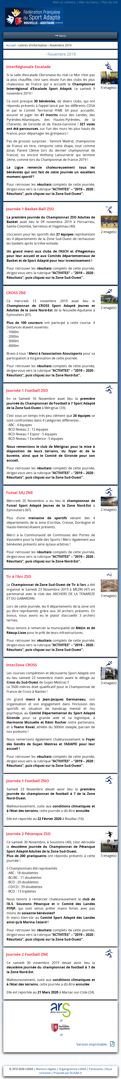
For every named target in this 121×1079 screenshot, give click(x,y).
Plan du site (110, 2)
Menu (60, 35)
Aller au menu (88, 2)
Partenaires (96, 1069)
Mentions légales (46, 1069)
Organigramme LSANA (72, 1069)
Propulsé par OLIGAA (66, 1073)
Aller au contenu (64, 2)
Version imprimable (91, 1044)
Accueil (11, 45)
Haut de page (95, 1059)
